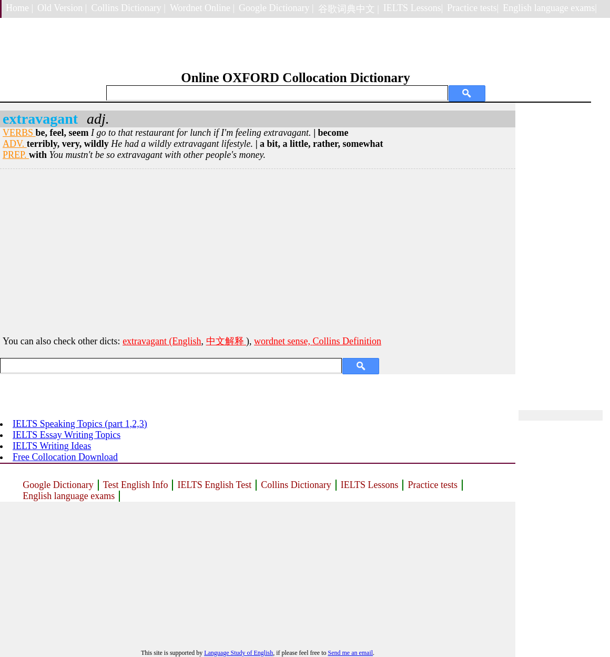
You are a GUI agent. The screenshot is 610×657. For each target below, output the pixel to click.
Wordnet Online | (202, 8)
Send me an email (350, 652)
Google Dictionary (58, 485)
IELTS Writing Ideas (52, 446)
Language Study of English (238, 652)
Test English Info (135, 485)
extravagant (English (162, 341)
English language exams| (550, 8)
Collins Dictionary (296, 485)
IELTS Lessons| (413, 8)
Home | (19, 8)
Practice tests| (473, 8)
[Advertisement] (257, 250)
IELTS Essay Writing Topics (66, 435)
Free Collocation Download (65, 457)
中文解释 (226, 341)
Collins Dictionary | (128, 8)
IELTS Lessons (370, 485)
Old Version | (62, 8)
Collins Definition (347, 341)
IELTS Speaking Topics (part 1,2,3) (80, 424)
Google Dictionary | (276, 8)
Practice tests (432, 485)
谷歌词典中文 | (348, 9)
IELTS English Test (214, 485)
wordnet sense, (283, 341)
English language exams (69, 496)
